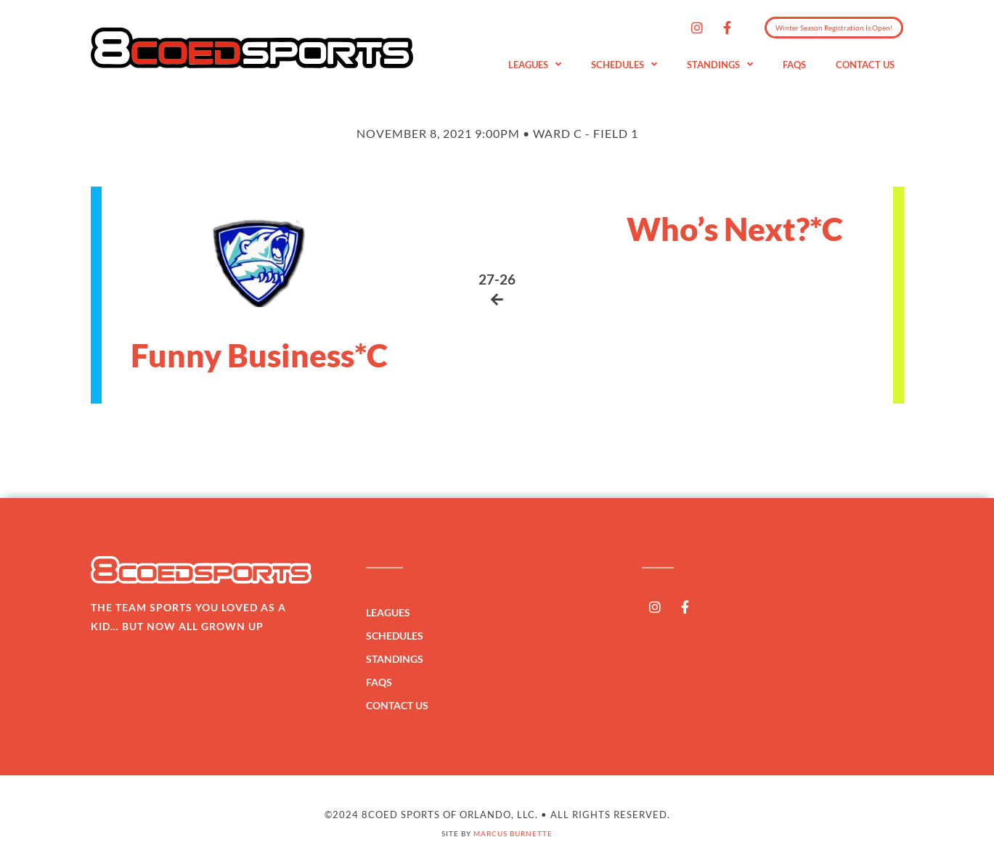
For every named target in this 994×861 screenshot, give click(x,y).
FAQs (794, 64)
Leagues (534, 65)
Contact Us (865, 64)
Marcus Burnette (513, 833)
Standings (720, 65)
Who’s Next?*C (735, 229)
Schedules (624, 65)
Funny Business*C (259, 355)
